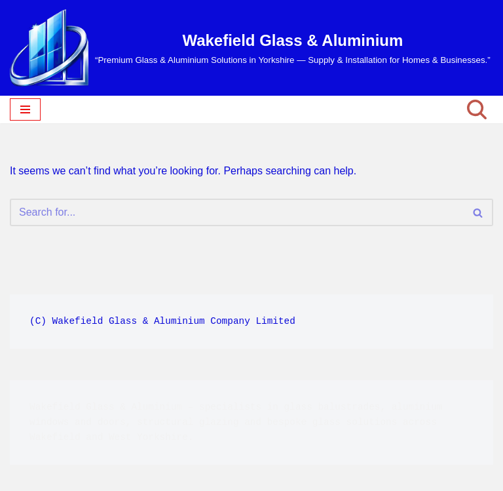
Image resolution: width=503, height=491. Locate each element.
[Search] (477, 109)
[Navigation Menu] (25, 109)
